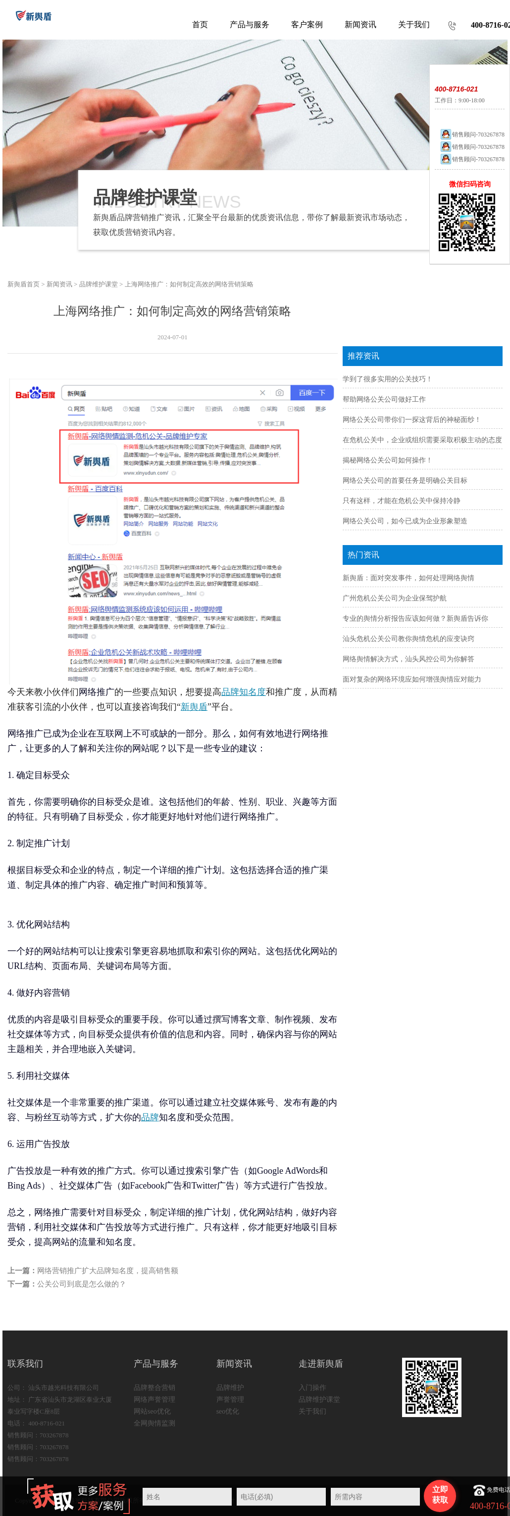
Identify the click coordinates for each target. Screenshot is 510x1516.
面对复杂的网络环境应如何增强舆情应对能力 (412, 679)
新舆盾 (194, 707)
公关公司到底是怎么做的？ (81, 1284)
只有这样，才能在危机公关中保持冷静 (401, 501)
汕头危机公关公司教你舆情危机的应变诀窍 (408, 639)
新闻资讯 (59, 284)
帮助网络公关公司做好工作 (384, 399)
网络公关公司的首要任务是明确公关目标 (405, 480)
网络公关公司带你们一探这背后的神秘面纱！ (412, 419)
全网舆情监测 (154, 1423)
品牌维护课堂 (98, 284)
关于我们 (312, 1411)
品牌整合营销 (154, 1387)
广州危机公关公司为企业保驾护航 (395, 598)
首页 (200, 24)
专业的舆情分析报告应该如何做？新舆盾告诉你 (415, 618)
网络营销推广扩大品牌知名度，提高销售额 (107, 1271)
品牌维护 (230, 1387)
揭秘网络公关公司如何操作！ (388, 460)
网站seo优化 (152, 1411)
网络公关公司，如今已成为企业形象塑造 (405, 521)
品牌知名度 (243, 692)
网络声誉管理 (154, 1399)
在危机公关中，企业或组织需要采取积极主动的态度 (422, 440)
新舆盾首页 (23, 284)
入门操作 (312, 1387)
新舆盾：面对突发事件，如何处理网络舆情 (408, 578)
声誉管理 (230, 1399)
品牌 (150, 1117)
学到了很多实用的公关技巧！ (388, 379)
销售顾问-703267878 (472, 134)
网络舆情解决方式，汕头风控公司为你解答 (408, 659)
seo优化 (228, 1411)
